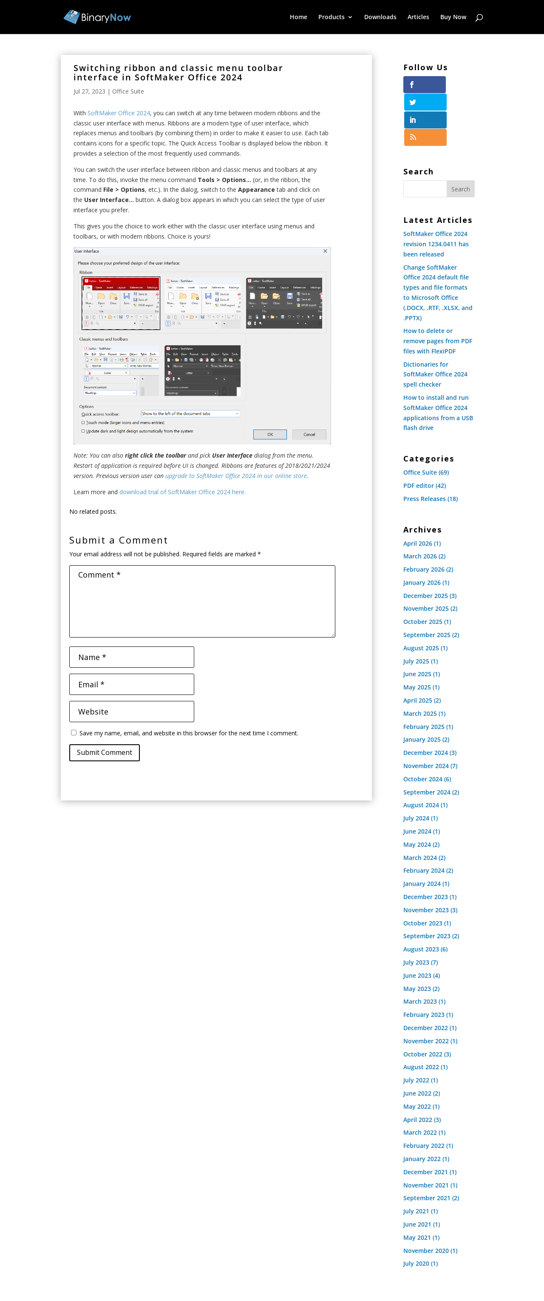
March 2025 (420, 660)
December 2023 (425, 844)
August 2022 (421, 1014)
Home (298, 17)
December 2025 (425, 542)
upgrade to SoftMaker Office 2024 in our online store (236, 476)
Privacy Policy (260, 1267)
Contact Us (408, 1267)
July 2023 (416, 909)
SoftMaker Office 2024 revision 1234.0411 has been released (436, 191)
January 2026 (422, 529)
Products (331, 17)
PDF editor (418, 432)
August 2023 (421, 896)
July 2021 (416, 1158)
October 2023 (422, 870)
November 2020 (426, 1197)
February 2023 (424, 962)
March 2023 (420, 949)
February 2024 (424, 818)
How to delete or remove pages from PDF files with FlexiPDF (437, 288)
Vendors (340, 1267)
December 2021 (425, 1119)
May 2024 (417, 791)
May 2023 (417, 935)
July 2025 (416, 608)
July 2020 (416, 1211)
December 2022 (425, 975)
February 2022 (424, 1092)
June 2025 (417, 621)
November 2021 (426, 1132)
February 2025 (424, 673)
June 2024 (417, 778)
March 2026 (420, 503)
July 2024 (416, 765)
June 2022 (417, 1040)
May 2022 (417, 1053)
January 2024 (422, 831)
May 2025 (417, 634)
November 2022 (426, 988)
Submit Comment (104, 752)
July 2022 (416, 1027)
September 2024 (426, 739)
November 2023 (426, 857)
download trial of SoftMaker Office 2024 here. (182, 492)
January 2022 (422, 1106)
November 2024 (426, 713)
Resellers (304, 1267)
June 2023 (417, 922)
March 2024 (420, 804)
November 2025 (426, 556)
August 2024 (421, 752)
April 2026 (417, 490)
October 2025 (422, 569)
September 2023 (426, 883)
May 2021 (417, 1184)
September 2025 (426, 582)
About (372, 1267)
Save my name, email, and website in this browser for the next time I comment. (188, 733)
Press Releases (424, 445)
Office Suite (128, 91)
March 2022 (420, 1080)
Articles (418, 17)
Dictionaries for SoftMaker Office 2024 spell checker (435, 321)
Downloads (380, 17)
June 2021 (417, 1171)
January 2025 (422, 687)
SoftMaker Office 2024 (119, 113)
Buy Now (453, 17)
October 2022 (422, 1001)
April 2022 (417, 1066)
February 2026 (424, 516)
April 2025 (417, 647)
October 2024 (422, 726)
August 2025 (421, 595)
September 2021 (426, 1145)
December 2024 (425, 700)
